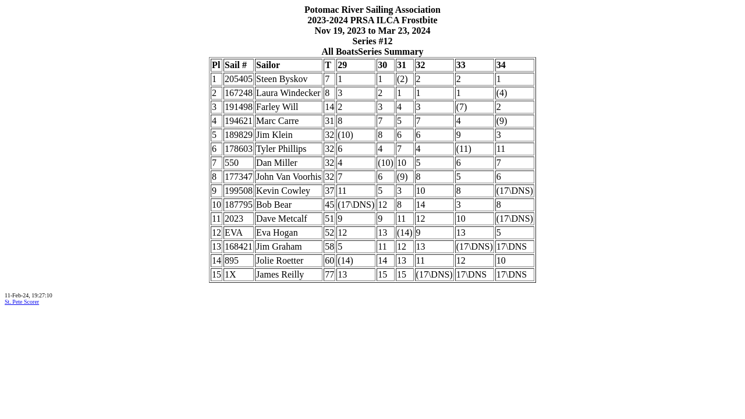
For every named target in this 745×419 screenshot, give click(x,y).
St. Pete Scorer (22, 302)
